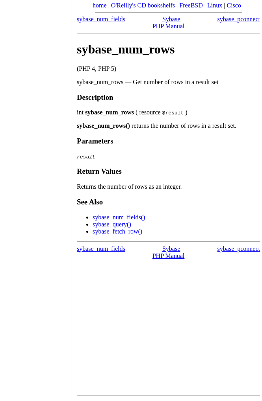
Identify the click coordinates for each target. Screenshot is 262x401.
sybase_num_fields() (119, 217)
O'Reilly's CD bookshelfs (143, 5)
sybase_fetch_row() (117, 231)
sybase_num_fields (101, 19)
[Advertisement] (35, 198)
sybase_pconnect (238, 19)
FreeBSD (191, 5)
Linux (214, 5)
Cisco (234, 5)
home (100, 5)
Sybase (171, 19)
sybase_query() (112, 224)
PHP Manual (168, 26)
